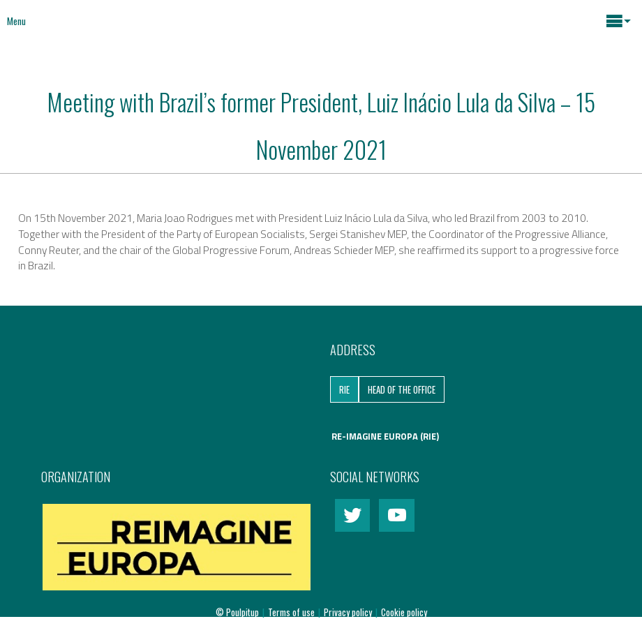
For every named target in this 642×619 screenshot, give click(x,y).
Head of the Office (401, 389)
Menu (16, 21)
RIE (344, 389)
